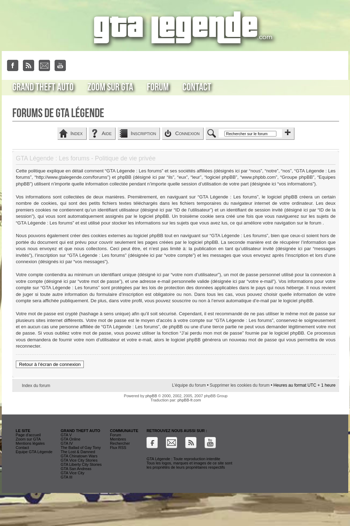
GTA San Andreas (76, 469)
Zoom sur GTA (110, 87)
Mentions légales (30, 443)
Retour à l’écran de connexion (50, 364)
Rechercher (120, 443)
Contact (196, 87)
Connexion (187, 133)
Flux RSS (118, 447)
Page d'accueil (27, 435)
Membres (118, 439)
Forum (158, 87)
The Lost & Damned (78, 452)
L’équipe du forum (189, 385)
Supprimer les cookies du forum (240, 385)
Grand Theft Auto (43, 87)
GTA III (66, 477)
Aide (107, 133)
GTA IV (67, 443)
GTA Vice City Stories (79, 460)
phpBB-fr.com (189, 400)
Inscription (143, 133)
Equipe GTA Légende (33, 452)
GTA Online (70, 439)
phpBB (151, 396)
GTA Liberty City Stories (81, 464)
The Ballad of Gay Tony (81, 447)
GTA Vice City (72, 473)
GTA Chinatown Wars (79, 456)
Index (76, 133)
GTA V (66, 435)
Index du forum (36, 385)
